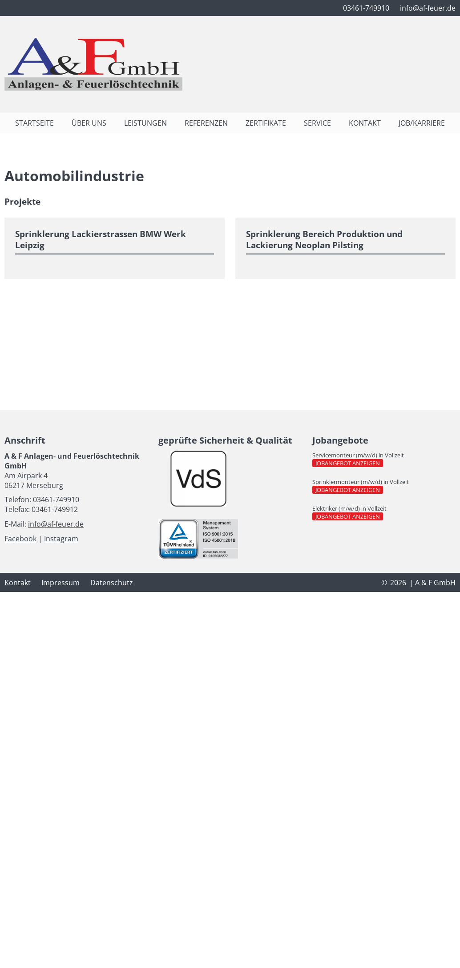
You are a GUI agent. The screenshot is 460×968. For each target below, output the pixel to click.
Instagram (61, 539)
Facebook (20, 539)
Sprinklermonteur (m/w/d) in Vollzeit (360, 482)
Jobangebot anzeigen (349, 463)
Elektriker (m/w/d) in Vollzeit (349, 508)
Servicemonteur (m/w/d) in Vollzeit (358, 455)
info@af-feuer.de (56, 524)
